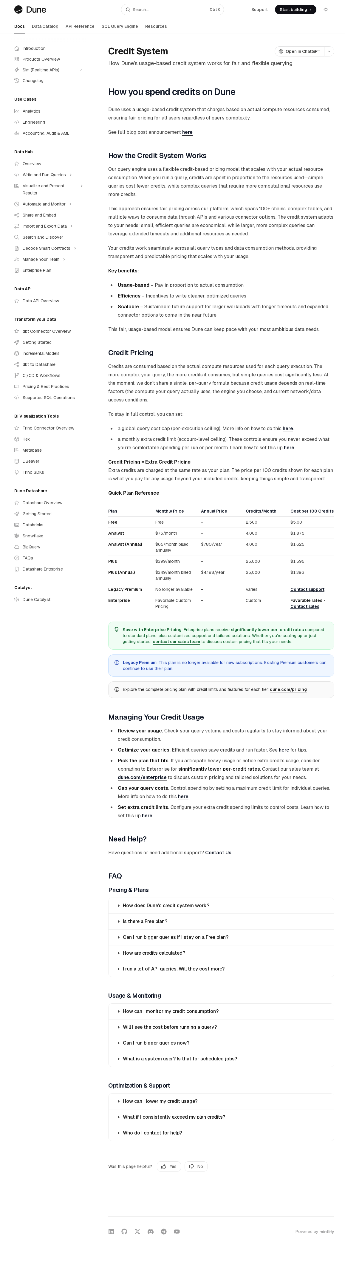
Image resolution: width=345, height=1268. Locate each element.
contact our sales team (176, 641)
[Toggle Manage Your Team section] (48, 259)
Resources (156, 28)
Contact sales (304, 606)
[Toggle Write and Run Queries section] (48, 174)
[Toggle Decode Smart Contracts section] (48, 248)
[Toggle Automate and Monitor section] (48, 204)
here (187, 132)
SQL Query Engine (120, 28)
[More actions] (329, 51)
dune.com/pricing (288, 689)
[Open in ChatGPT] (299, 51)
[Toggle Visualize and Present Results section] (48, 189)
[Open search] (172, 9)
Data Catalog (45, 28)
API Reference (80, 28)
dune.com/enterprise (142, 777)
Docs (19, 28)
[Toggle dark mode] (326, 9)
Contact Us (218, 853)
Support (259, 9)
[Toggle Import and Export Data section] (48, 226)
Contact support (307, 589)
